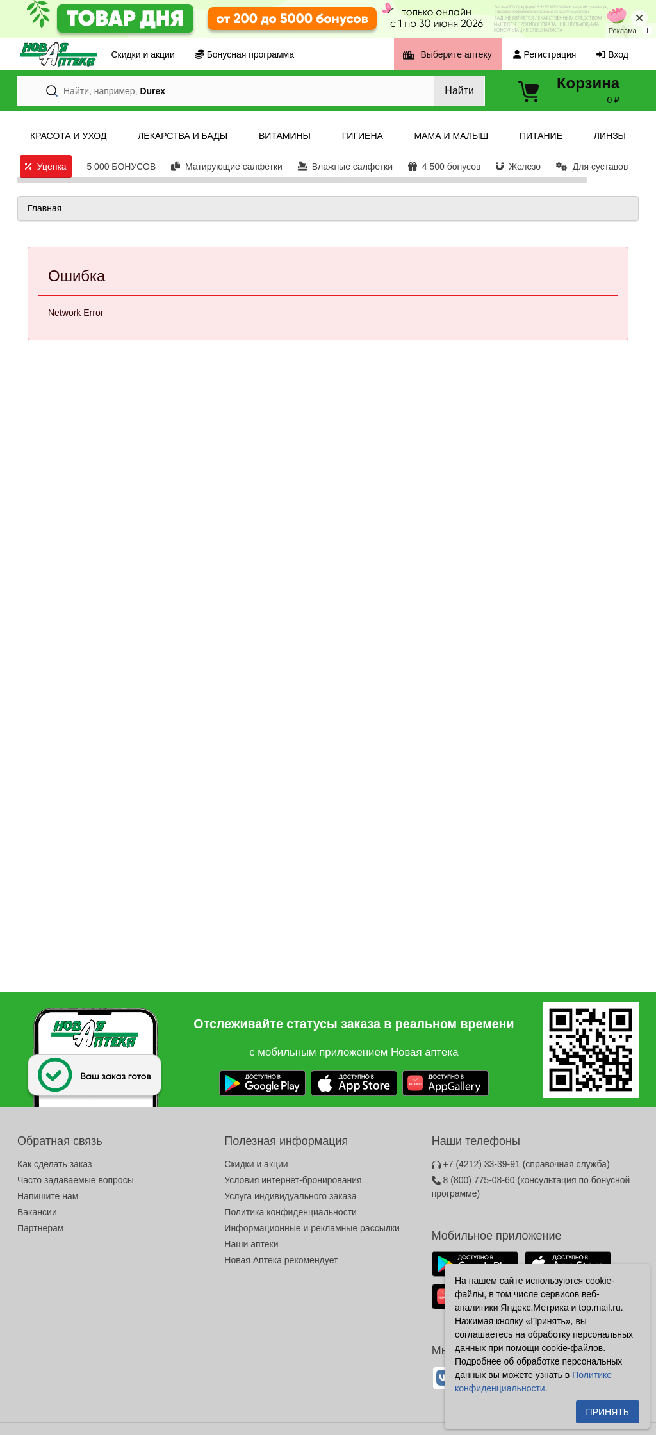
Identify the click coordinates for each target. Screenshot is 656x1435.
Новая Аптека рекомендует (281, 1260)
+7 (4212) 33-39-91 (521, 1164)
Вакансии (37, 1212)
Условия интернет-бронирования (292, 1180)
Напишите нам (47, 1196)
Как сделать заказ (54, 1164)
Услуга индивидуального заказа (290, 1196)
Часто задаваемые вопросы (75, 1180)
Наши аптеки (251, 1244)
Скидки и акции (256, 1164)
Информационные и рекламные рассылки (312, 1228)
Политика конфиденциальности (290, 1212)
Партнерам (40, 1228)
